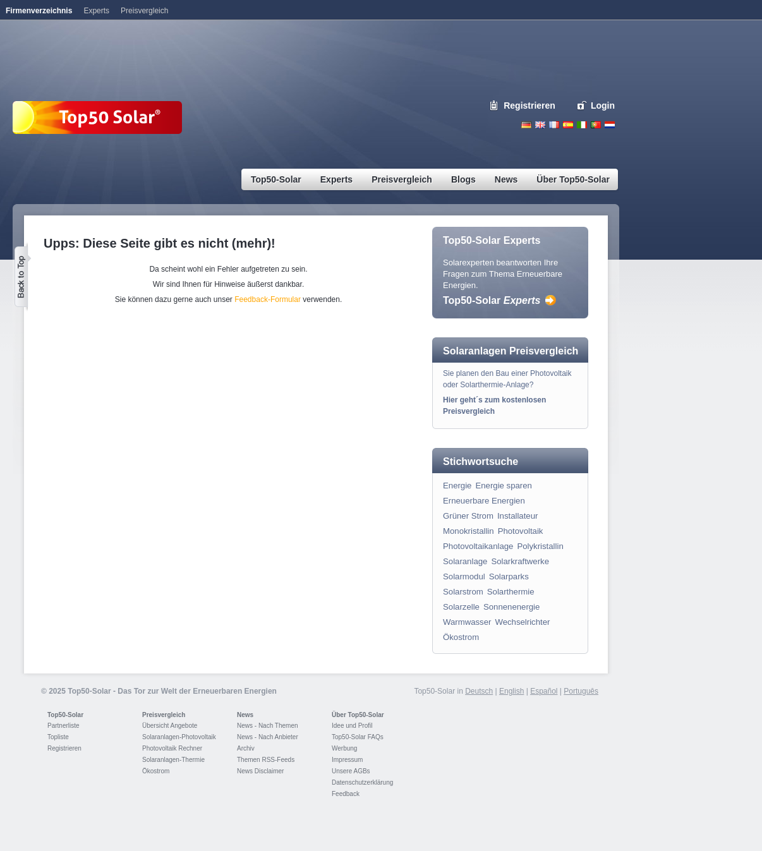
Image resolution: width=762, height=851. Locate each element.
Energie (457, 485)
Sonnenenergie (511, 607)
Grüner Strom (468, 516)
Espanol (568, 124)
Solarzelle (461, 607)
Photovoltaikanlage (478, 546)
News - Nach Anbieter (267, 736)
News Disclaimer (260, 771)
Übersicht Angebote (169, 725)
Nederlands (610, 124)
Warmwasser (467, 622)
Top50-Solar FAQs (358, 736)
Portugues (596, 124)
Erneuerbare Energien (484, 500)
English (540, 124)
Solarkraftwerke (520, 561)
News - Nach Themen (267, 725)
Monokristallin (468, 531)
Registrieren (529, 105)
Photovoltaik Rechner (172, 748)
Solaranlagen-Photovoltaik (179, 736)
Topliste (58, 736)
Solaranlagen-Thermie (173, 759)
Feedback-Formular (267, 299)
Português (581, 691)
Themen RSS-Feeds (265, 759)
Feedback (346, 793)
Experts (96, 10)
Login (603, 105)
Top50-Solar (491, 300)
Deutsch (526, 124)
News (245, 714)
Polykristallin (540, 546)
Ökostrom (461, 637)
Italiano (582, 124)
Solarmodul (464, 576)
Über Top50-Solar (358, 714)
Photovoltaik (520, 531)
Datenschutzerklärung (362, 782)
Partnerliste (63, 725)
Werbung (344, 748)
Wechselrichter (522, 622)
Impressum (347, 759)
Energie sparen (503, 485)
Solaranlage (465, 561)
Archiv (246, 748)
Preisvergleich (163, 714)
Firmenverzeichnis (39, 10)
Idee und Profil (352, 725)
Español (543, 691)
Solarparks (509, 576)
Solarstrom (463, 591)
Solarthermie (511, 591)
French (554, 124)
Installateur (517, 516)
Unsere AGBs (351, 771)
